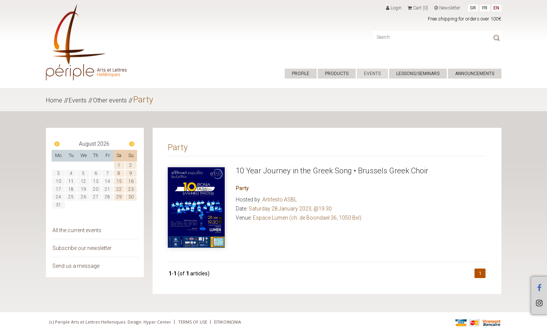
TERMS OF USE (192, 322)
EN (496, 8)
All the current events (76, 230)
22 (119, 189)
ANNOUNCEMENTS (474, 73)
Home (54, 100)
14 (107, 181)
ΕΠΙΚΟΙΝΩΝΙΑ (227, 322)
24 (58, 197)
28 (107, 197)
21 (107, 189)
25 (71, 197)
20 (95, 189)
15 (119, 181)
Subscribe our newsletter (82, 248)
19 (83, 189)
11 (71, 181)
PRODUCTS (336, 73)
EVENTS (372, 73)
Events (78, 100)
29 (119, 197)
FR (484, 8)
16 (131, 181)
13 (95, 181)
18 (71, 189)
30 (131, 197)
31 (58, 204)
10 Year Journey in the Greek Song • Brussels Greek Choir (332, 170)
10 (58, 181)
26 (83, 197)
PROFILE (300, 73)
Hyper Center (157, 322)
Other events (110, 100)
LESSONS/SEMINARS (418, 73)
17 (58, 189)
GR (473, 8)
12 (83, 181)
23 (131, 189)
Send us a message (75, 266)
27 (95, 197)
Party (143, 99)
